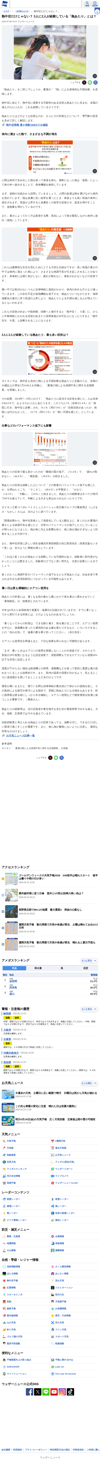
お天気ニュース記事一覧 (20, 735)
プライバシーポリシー (36, 1449)
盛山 (11, 994)
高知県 (7, 1062)
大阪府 (7, 1029)
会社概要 (5, 1449)
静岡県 (7, 1013)
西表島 (13, 987)
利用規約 (17, 1449)
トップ (6, 11)
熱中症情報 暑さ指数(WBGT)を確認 (27, 124)
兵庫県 (7, 1039)
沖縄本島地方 (11, 1052)
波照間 (13, 981)
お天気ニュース (22, 11)
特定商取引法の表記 (60, 1449)
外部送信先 (78, 1449)
